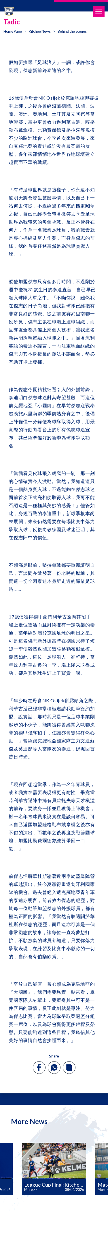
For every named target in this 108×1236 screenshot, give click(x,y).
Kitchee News (40, 31)
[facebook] (39, 1067)
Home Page (12, 31)
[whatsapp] (53, 1067)
